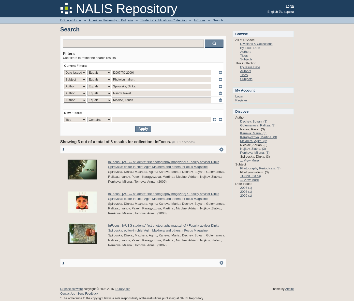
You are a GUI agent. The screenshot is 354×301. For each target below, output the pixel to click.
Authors (245, 52)
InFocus (199, 20)
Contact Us (67, 293)
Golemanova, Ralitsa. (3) (258, 125)
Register (241, 100)
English (272, 12)
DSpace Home (70, 20)
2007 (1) (246, 188)
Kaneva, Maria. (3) (253, 133)
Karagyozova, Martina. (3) (258, 137)
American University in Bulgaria (110, 20)
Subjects (246, 59)
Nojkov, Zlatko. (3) (253, 148)
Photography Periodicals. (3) (260, 168)
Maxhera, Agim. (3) (253, 141)
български (286, 12)
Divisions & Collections (256, 44)
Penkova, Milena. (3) (254, 152)
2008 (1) (246, 191)
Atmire (289, 289)
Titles (244, 55)
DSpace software (71, 289)
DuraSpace (122, 289)
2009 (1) (246, 195)
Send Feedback (87, 293)
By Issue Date (250, 48)
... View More (249, 160)
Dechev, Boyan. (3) (253, 121)
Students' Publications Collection (163, 20)
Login (290, 6)
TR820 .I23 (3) (250, 176)
